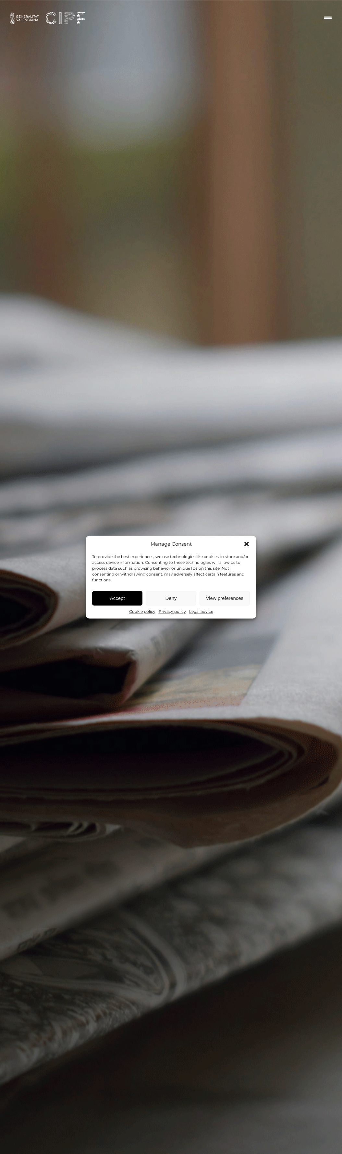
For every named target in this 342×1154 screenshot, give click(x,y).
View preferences (225, 598)
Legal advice (201, 611)
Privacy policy (172, 611)
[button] (246, 543)
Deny (171, 598)
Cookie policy (142, 611)
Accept (117, 598)
